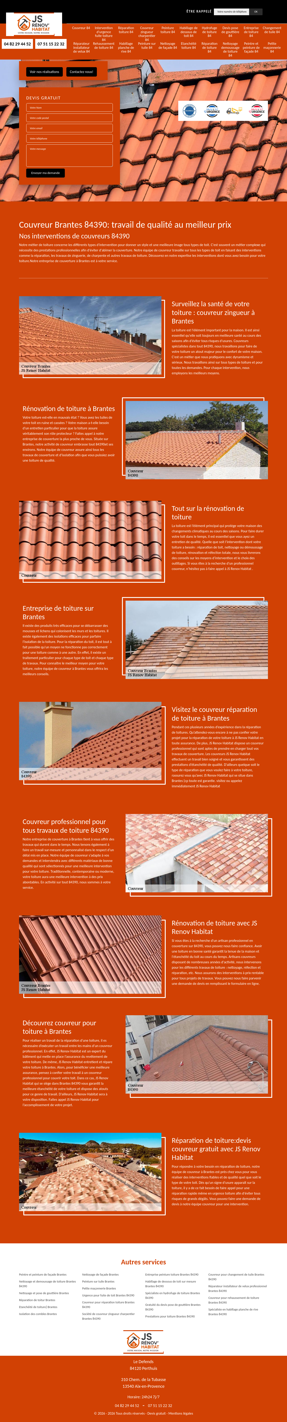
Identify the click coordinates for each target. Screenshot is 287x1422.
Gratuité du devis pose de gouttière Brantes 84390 (172, 1307)
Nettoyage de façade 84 (168, 45)
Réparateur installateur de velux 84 (81, 48)
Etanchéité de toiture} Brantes (38, 1307)
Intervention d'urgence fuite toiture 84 (104, 34)
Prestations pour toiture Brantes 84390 (170, 1316)
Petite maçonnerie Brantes (99, 1288)
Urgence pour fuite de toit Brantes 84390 (108, 1295)
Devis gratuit (156, 1413)
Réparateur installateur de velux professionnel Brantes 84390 (238, 1288)
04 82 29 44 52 (17, 44)
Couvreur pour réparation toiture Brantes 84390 (108, 1304)
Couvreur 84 (81, 28)
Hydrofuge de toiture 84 (209, 32)
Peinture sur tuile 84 (147, 45)
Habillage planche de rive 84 (126, 48)
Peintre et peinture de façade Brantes (43, 1274)
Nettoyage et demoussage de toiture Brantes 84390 (47, 1284)
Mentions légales (180, 1413)
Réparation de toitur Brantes (37, 1300)
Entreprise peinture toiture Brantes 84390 (171, 1274)
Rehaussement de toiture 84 (104, 45)
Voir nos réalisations (44, 72)
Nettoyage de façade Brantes (100, 1274)
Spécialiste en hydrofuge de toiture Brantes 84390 (172, 1295)
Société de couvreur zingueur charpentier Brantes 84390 (108, 1316)
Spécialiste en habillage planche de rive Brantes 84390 (233, 1312)
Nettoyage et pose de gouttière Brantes (44, 1293)
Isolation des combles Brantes (38, 1314)
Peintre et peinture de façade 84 (251, 48)
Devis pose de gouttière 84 (230, 32)
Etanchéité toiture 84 (188, 45)
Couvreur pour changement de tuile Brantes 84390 (236, 1277)
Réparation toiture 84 (126, 30)
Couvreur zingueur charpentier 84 (146, 34)
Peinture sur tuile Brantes (98, 1281)
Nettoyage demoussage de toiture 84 (230, 49)
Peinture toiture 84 (168, 30)
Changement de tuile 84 (272, 30)
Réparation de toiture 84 (209, 48)
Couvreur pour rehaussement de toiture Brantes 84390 (234, 1300)
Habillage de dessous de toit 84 (189, 32)
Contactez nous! (81, 72)
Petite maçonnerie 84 (272, 48)
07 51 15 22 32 (50, 44)
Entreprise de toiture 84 (251, 32)
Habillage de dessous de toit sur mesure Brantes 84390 (170, 1284)
